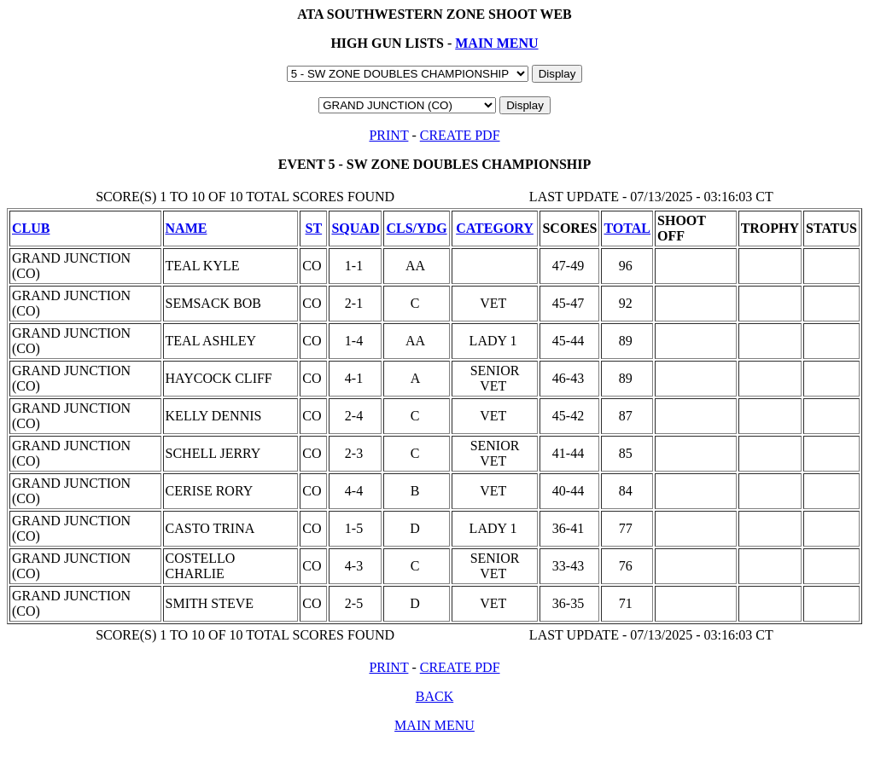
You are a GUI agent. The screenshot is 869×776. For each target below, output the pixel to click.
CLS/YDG (416, 228)
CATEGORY (495, 228)
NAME (186, 228)
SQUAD (355, 228)
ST (314, 228)
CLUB (31, 228)
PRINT (388, 135)
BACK (434, 696)
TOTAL (627, 228)
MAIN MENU (496, 43)
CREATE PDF (460, 135)
